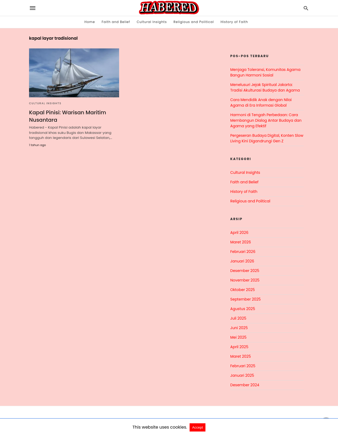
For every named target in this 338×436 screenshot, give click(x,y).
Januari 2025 (242, 375)
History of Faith (234, 22)
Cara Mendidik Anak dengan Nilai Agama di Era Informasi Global (261, 102)
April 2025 (239, 346)
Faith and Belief (116, 22)
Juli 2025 (238, 318)
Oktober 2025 (242, 289)
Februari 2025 (242, 366)
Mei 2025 (238, 337)
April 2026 (239, 232)
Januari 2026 (242, 261)
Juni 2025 (239, 327)
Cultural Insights (152, 22)
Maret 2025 (240, 356)
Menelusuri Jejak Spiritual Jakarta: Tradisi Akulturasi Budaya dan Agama (265, 87)
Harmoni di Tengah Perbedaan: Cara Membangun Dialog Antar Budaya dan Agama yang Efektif (266, 120)
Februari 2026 (242, 251)
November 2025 (245, 280)
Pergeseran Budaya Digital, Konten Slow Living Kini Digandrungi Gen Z (266, 138)
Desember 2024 (244, 385)
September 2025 (245, 299)
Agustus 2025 (242, 308)
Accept (197, 427)
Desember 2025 (244, 270)
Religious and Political (193, 22)
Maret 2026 (240, 242)
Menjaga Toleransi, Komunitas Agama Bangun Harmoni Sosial (265, 72)
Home (89, 22)
